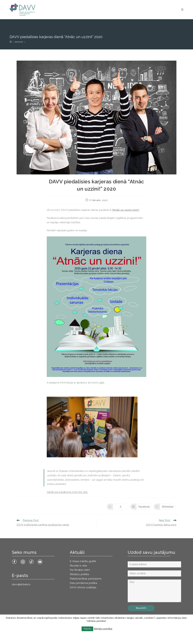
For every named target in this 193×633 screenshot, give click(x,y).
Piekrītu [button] (87, 629)
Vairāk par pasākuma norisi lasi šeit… (67, 492)
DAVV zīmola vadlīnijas (83, 587)
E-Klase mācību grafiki (83, 561)
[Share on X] (117, 507)
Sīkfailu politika (103, 628)
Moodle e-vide (78, 565)
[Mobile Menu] (182, 9)
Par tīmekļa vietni (80, 569)
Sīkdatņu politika (79, 574)
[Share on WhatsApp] (165, 507)
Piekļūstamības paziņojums (85, 578)
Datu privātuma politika (83, 583)
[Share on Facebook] (141, 507)
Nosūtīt (141, 608)
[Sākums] (11, 42)
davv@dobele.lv (21, 584)
